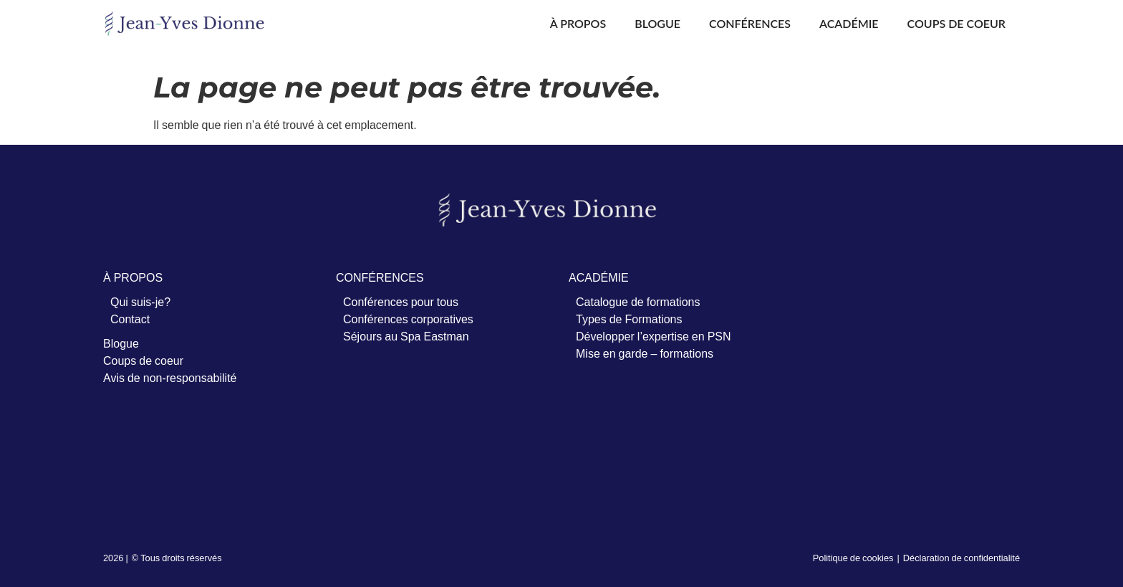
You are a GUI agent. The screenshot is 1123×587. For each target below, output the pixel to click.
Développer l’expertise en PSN (653, 336)
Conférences (750, 23)
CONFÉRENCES (380, 277)
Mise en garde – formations (644, 353)
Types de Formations (629, 319)
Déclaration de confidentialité (961, 557)
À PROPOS (133, 277)
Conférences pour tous (400, 302)
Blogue (657, 23)
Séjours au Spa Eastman (406, 336)
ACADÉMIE (599, 277)
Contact (130, 319)
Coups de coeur (956, 23)
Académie (849, 23)
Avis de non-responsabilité (169, 378)
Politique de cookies (853, 557)
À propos (578, 23)
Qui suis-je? (140, 302)
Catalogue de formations (638, 302)
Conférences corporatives (408, 319)
